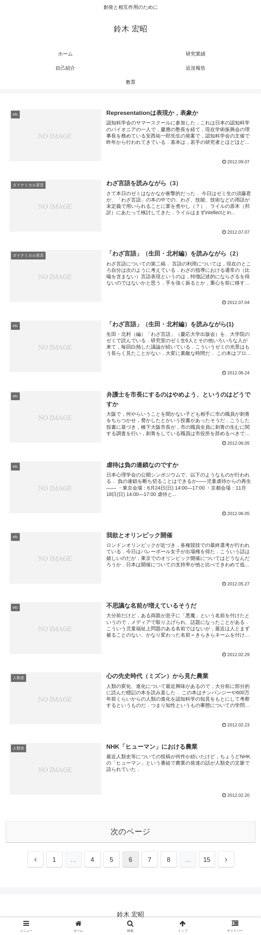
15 (206, 859)
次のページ (130, 831)
